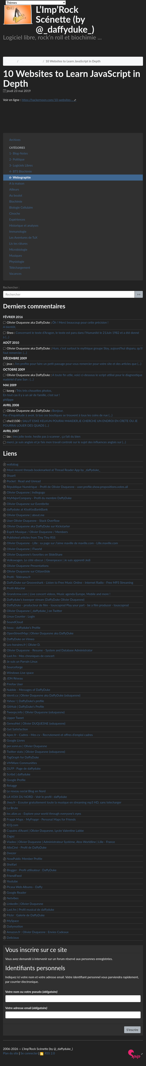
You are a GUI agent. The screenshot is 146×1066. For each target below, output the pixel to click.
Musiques (15, 255)
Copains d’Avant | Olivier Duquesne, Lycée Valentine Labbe (45, 830)
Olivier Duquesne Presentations (28, 565)
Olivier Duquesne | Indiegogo (26, 492)
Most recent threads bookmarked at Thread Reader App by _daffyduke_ (53, 470)
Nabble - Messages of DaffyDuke (28, 689)
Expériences (17, 219)
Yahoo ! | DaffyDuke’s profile (25, 701)
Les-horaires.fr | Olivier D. (23, 644)
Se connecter (29, 1053)
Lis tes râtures (18, 243)
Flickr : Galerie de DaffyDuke (26, 915)
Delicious (13, 937)
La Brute (12, 808)
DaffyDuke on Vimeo (20, 639)
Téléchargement (19, 267)
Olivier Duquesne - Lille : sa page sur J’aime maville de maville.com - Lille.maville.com (62, 543)
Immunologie (17, 231)
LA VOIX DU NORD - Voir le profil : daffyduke (37, 796)
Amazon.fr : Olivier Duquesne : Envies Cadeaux (38, 932)
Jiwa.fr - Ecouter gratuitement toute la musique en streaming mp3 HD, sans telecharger (64, 802)
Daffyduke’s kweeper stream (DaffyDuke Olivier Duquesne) (45, 599)
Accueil (11, 61)
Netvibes (13, 898)
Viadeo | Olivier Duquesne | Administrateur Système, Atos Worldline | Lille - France (61, 842)
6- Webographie (30, 61)
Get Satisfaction (17, 729)
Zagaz (10, 836)
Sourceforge (15, 667)
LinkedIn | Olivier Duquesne (25, 903)
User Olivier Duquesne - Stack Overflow (33, 520)
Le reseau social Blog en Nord (26, 791)
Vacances (15, 273)
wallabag (12, 464)
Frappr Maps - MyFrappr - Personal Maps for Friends (41, 819)
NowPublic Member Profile (24, 858)
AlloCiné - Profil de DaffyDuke (27, 847)
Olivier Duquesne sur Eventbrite (28, 504)
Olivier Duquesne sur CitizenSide (28, 571)
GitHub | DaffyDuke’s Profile (25, 706)
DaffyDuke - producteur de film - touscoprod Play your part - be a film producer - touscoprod (68, 605)
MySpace (13, 921)
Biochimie (15, 201)
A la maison (16, 183)
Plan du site (10, 1053)
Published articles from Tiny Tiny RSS (31, 537)
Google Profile (16, 780)
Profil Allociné (16, 588)
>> (138, 294)
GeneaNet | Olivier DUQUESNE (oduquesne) (36, 723)
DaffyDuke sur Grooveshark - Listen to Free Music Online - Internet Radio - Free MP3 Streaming (70, 582)
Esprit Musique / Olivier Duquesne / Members (37, 532)
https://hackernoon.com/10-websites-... (48, 100)
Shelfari (12, 864)
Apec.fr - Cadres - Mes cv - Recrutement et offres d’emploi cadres (50, 735)
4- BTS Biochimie (20, 171)
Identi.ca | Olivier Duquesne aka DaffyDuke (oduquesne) (43, 695)
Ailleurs (14, 189)
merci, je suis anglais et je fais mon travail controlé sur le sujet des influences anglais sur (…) (66, 442)
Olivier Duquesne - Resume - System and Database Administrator (49, 650)
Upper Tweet (15, 718)
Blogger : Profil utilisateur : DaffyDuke (31, 870)
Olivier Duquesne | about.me (26, 515)
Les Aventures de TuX (23, 237)
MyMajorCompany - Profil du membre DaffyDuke (39, 498)
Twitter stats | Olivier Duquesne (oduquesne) (36, 751)
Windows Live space (20, 672)
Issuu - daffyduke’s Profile (23, 627)
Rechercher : (11, 287)
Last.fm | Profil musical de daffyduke (30, 909)
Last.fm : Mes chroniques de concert (31, 656)
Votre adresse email (26, 1008)
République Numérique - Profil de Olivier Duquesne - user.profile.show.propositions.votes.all (67, 487)
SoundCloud (15, 622)
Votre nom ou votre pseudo (31, 991)
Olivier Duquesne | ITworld (24, 549)
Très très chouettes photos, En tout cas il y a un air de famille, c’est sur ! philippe (31, 395)
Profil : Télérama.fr (19, 577)
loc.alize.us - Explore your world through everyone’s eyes (44, 813)
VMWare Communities (22, 763)
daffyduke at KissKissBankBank (27, 509)
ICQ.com (12, 825)
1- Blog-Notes (18, 153)
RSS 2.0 (47, 1053)
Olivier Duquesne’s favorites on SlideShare (34, 554)
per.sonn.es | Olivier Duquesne (27, 746)
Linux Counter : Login (21, 616)
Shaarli (11, 475)
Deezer (11, 853)
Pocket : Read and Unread (24, 481)
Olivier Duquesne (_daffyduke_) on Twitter (34, 611)
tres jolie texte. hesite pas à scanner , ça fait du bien (46, 436)
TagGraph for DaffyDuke (23, 757)
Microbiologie (18, 249)
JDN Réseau (15, 678)
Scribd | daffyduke (18, 774)
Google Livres (16, 740)
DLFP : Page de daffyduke (24, 768)
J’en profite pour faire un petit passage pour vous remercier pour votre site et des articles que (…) (77, 363)
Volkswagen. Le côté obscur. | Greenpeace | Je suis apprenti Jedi (48, 560)
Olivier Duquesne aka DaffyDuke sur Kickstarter (38, 526)
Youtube (12, 881)
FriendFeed (14, 875)
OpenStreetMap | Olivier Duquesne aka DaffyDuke (40, 633)
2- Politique (16, 159)
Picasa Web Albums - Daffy (25, 887)
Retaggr (12, 785)
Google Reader (16, 892)
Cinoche (14, 213)
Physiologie (16, 261)
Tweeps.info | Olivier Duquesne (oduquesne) (36, 712)
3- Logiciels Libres (21, 165)
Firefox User (15, 684)
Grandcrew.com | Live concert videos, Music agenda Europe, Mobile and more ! (58, 594)
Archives (14, 139)
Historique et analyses (23, 225)
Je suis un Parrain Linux (22, 661)
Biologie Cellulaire (21, 207)
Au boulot (15, 195)
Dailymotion (15, 926)
